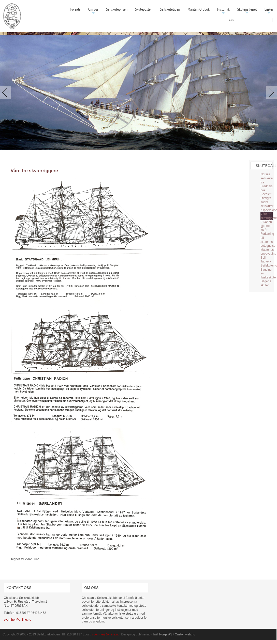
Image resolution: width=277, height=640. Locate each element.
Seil (263, 257)
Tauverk (265, 261)
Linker (269, 11)
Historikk (223, 11)
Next (270, 92)
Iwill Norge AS (162, 634)
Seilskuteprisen (116, 9)
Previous (6, 92)
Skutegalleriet (247, 11)
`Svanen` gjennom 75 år (266, 226)
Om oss (93, 11)
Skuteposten (143, 9)
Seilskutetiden (170, 9)
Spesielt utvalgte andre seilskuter (266, 200)
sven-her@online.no (17, 619)
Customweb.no (185, 634)
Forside (75, 9)
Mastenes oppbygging (268, 252)
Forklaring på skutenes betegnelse (267, 239)
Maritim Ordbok (199, 9)
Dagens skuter (265, 283)
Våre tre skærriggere (268, 216)
